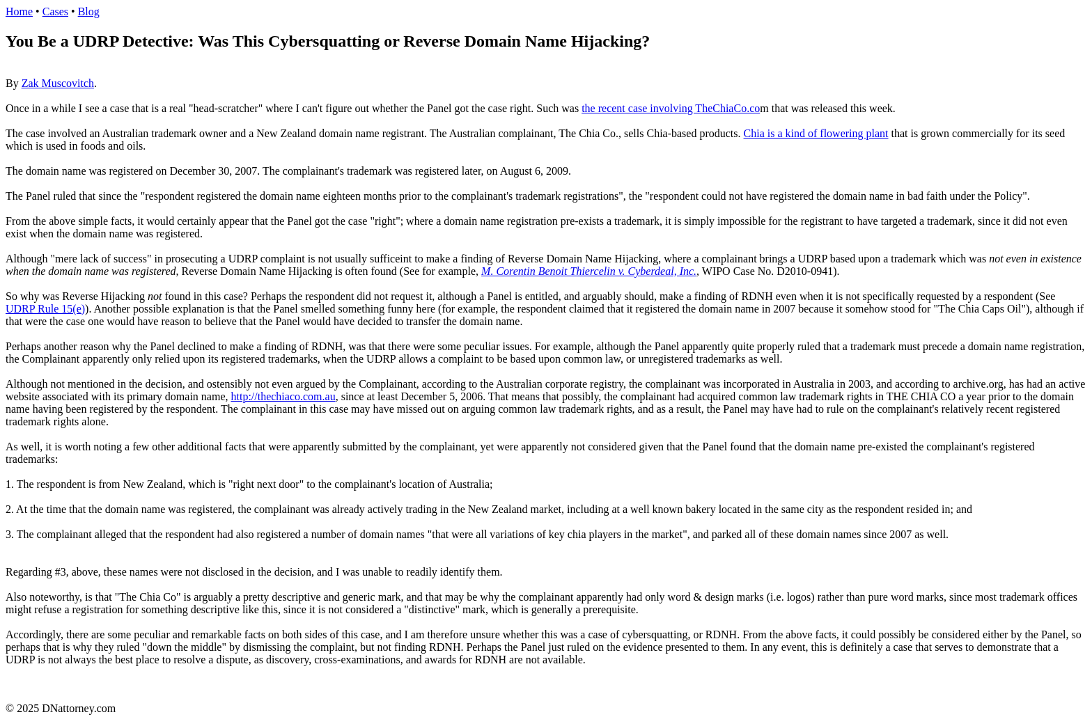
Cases (55, 11)
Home (19, 11)
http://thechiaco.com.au (283, 396)
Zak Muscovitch (58, 83)
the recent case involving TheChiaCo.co (671, 108)
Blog (89, 11)
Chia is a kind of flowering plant (816, 133)
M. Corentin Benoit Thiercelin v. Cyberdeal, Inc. (588, 271)
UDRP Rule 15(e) (45, 309)
